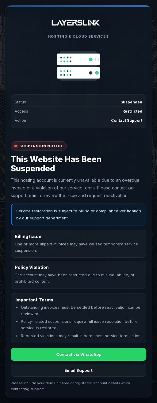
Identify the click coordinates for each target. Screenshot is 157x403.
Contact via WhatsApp (78, 354)
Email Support (78, 370)
